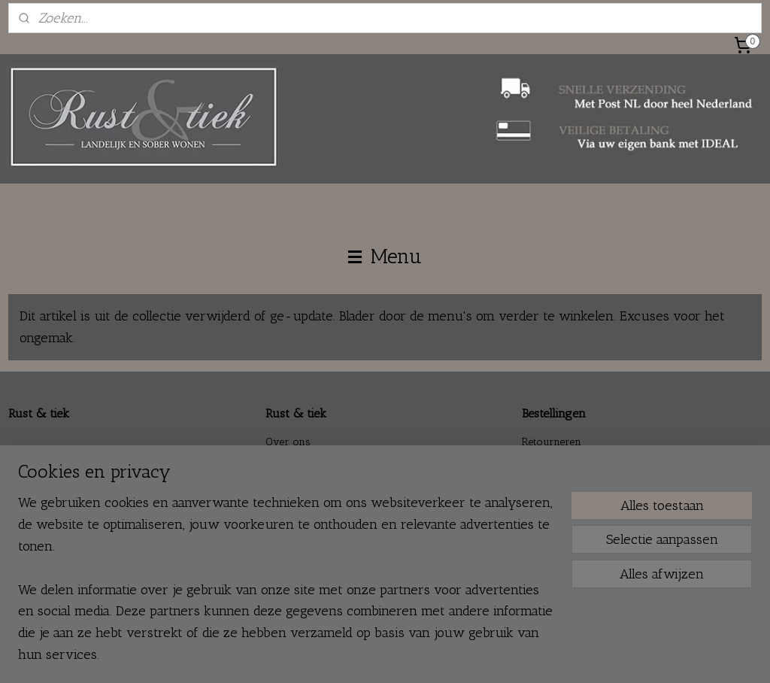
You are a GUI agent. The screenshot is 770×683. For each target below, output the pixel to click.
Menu (385, 256)
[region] (285, 587)
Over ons (288, 442)
